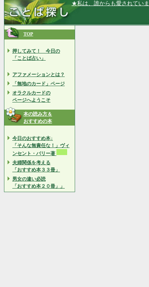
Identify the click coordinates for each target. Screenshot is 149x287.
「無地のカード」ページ (38, 83)
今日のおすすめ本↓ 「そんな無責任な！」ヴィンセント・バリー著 (41, 146)
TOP (28, 34)
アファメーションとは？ (38, 74)
